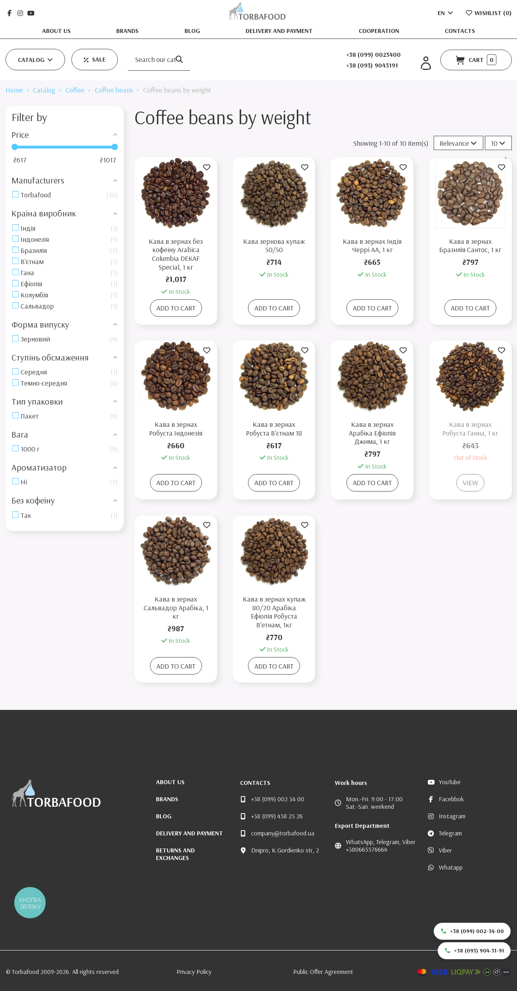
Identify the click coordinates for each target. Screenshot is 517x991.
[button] (35, 59)
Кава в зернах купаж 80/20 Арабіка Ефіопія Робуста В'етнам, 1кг (274, 611)
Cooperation (380, 31)
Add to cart (176, 307)
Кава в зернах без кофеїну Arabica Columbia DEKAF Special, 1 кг (176, 254)
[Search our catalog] (179, 59)
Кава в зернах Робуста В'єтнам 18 (274, 429)
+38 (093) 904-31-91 (474, 950)
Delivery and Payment (280, 31)
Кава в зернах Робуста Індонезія (175, 429)
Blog (193, 31)
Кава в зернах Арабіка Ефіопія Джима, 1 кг (372, 433)
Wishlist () (488, 13)
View (470, 482)
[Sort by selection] (458, 143)
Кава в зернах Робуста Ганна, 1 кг (470, 429)
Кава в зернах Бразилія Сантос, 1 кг (470, 245)
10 (498, 143)
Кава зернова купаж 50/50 (274, 245)
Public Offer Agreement (323, 972)
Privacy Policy (194, 972)
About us (57, 31)
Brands (128, 31)
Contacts (460, 31)
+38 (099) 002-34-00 (472, 931)
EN (446, 13)
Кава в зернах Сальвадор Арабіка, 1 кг (176, 607)
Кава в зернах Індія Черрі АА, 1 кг (372, 245)
